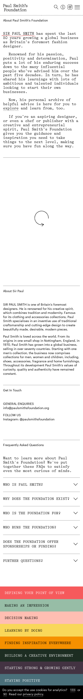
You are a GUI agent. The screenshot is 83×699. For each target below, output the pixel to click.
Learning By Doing (23, 631)
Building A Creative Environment (39, 656)
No (5, 694)
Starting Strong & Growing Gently (40, 668)
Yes (72, 690)
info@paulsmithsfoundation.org (26, 408)
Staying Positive (22, 681)
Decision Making (21, 619)
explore (11, 108)
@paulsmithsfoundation (37, 419)
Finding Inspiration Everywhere (38, 644)
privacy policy (33, 694)
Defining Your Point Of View (34, 594)
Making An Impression (27, 607)
